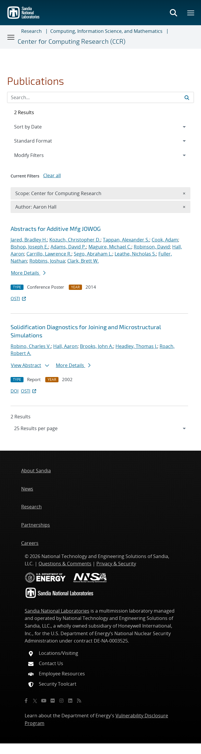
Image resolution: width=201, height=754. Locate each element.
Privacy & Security (116, 563)
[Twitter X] (35, 700)
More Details (28, 273)
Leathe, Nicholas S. (135, 254)
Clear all (52, 175)
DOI (15, 391)
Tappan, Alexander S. (126, 239)
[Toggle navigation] (11, 37)
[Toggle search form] (173, 12)
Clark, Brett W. (83, 261)
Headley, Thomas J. (136, 346)
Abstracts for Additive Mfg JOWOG (56, 228)
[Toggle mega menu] (191, 12)
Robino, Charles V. (31, 346)
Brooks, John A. (96, 346)
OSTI (19, 298)
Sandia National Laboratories (57, 611)
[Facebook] (26, 700)
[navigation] (100, 428)
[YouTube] (43, 700)
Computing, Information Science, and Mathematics (106, 31)
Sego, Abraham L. (93, 254)
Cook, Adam (165, 239)
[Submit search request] (187, 97)
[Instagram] (61, 700)
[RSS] (79, 700)
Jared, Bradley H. (29, 239)
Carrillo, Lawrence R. (48, 254)
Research (31, 31)
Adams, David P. (68, 247)
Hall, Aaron (65, 346)
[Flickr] (52, 700)
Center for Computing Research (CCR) (71, 41)
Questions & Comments (64, 563)
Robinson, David (152, 247)
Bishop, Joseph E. (29, 247)
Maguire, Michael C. (109, 247)
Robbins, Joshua (47, 261)
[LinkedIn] (70, 700)
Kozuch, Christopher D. (75, 239)
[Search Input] (100, 97)
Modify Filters (37, 154)
